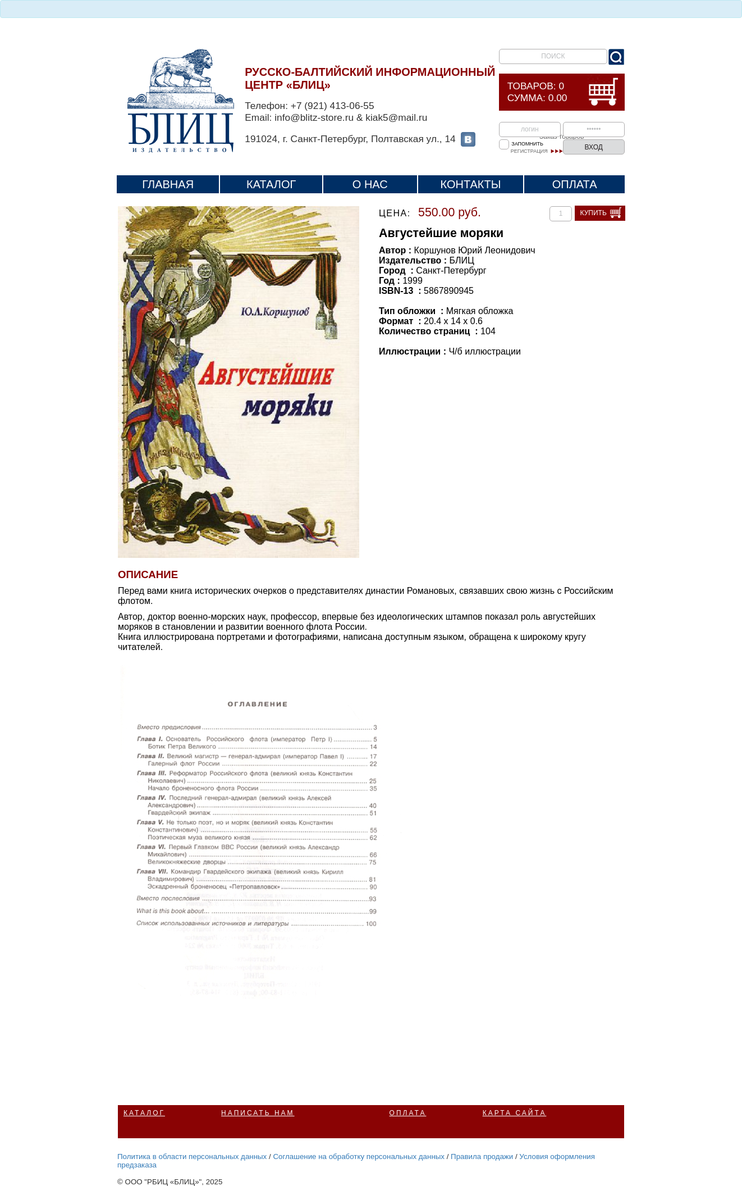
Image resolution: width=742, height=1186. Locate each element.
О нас (370, 184)
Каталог (271, 184)
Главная (168, 184)
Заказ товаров (561, 136)
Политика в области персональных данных (192, 1156)
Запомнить (527, 144)
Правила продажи (482, 1156)
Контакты (471, 184)
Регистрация (529, 151)
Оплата (574, 184)
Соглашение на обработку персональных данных (359, 1156)
